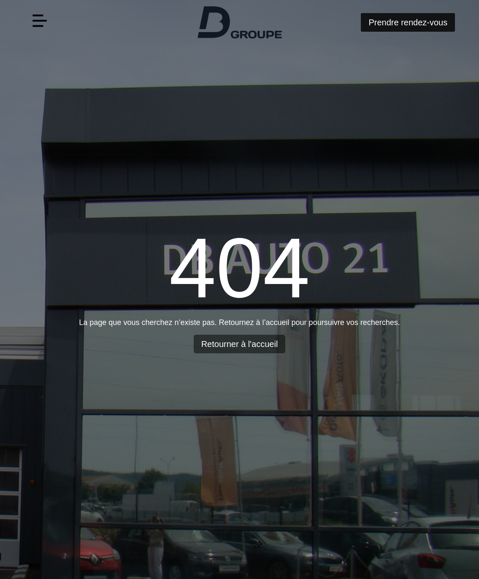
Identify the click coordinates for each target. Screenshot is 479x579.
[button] (40, 22)
